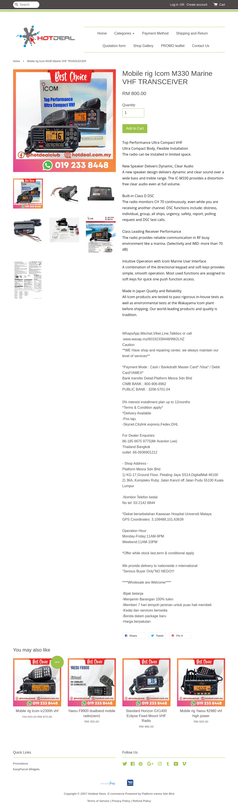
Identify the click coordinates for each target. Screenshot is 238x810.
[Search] (26, 5)
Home (102, 33)
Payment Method (155, 33)
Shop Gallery (143, 46)
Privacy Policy (121, 801)
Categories (124, 33)
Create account (196, 4)
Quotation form (114, 46)
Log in (174, 4)
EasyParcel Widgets (26, 769)
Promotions (20, 763)
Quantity (129, 105)
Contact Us (200, 46)
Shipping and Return (192, 33)
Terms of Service (98, 801)
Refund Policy (142, 801)
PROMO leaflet (173, 46)
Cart (222, 4)
